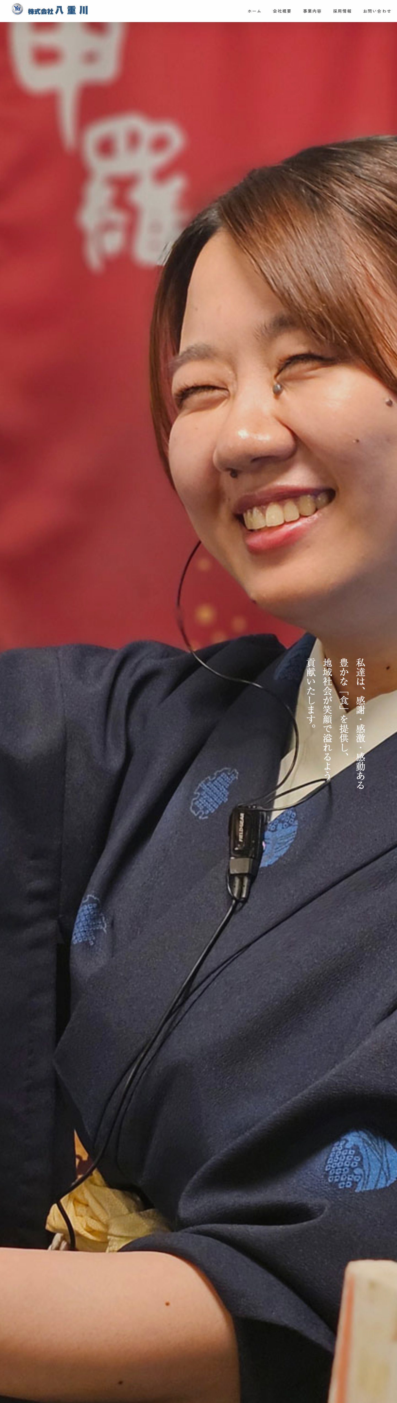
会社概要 (282, 11)
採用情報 (342, 11)
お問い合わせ (377, 11)
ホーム (255, 11)
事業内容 (312, 11)
